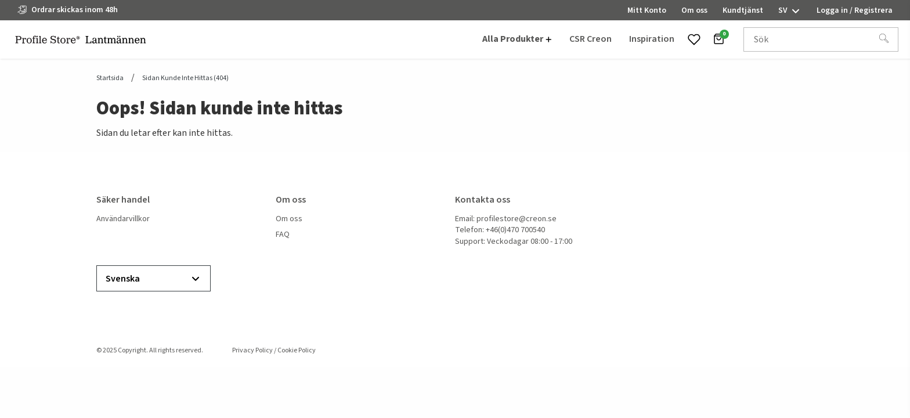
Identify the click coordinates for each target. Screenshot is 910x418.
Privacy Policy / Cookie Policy (274, 350)
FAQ (283, 234)
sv (789, 11)
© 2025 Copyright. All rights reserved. (149, 350)
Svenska (153, 279)
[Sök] (884, 39)
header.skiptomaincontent (0, 0)
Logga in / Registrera (855, 10)
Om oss (289, 219)
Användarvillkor (123, 219)
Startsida (110, 78)
